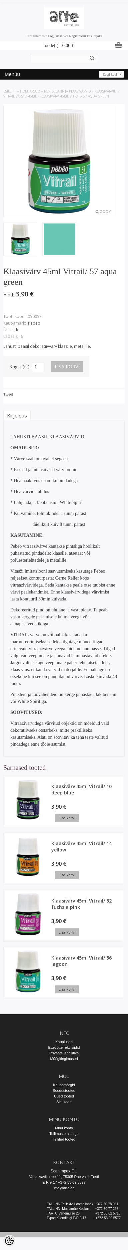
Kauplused (64, 1042)
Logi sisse (55, 36)
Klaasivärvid (105, 91)
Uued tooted (64, 1096)
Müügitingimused (64, 1059)
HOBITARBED (30, 91)
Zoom (105, 211)
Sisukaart (64, 1102)
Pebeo (34, 323)
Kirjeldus (17, 415)
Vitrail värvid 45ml (20, 96)
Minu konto (64, 1128)
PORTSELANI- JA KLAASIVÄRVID (67, 91)
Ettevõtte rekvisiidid (64, 1047)
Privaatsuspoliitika (64, 1053)
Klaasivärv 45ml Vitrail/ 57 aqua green (75, 96)
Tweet (8, 394)
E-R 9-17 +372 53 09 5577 (64, 1182)
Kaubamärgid (64, 1085)
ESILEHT (9, 91)
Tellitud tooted (64, 1139)
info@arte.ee (63, 1188)
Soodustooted (64, 1091)
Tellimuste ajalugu (63, 1134)
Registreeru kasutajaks (85, 36)
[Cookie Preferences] (9, 1241)
